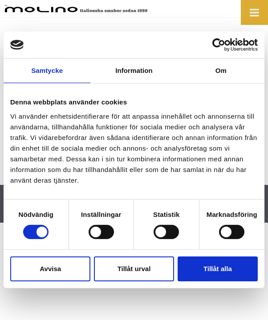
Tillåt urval (134, 268)
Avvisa (50, 268)
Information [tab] (134, 70)
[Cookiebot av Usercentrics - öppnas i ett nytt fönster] (219, 45)
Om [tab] (221, 70)
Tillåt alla (217, 268)
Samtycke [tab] (47, 70)
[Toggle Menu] (254, 12)
